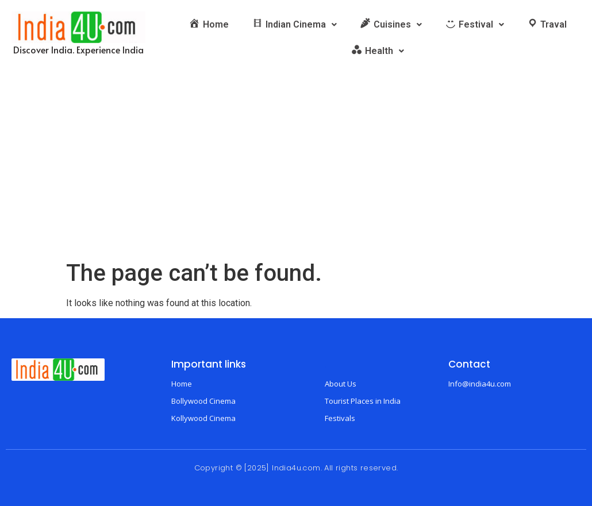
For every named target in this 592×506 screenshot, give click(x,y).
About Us (340, 383)
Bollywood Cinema (203, 401)
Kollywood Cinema (203, 418)
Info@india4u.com (479, 383)
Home (181, 383)
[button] (294, 24)
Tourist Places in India (363, 401)
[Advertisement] (296, 173)
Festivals (340, 418)
